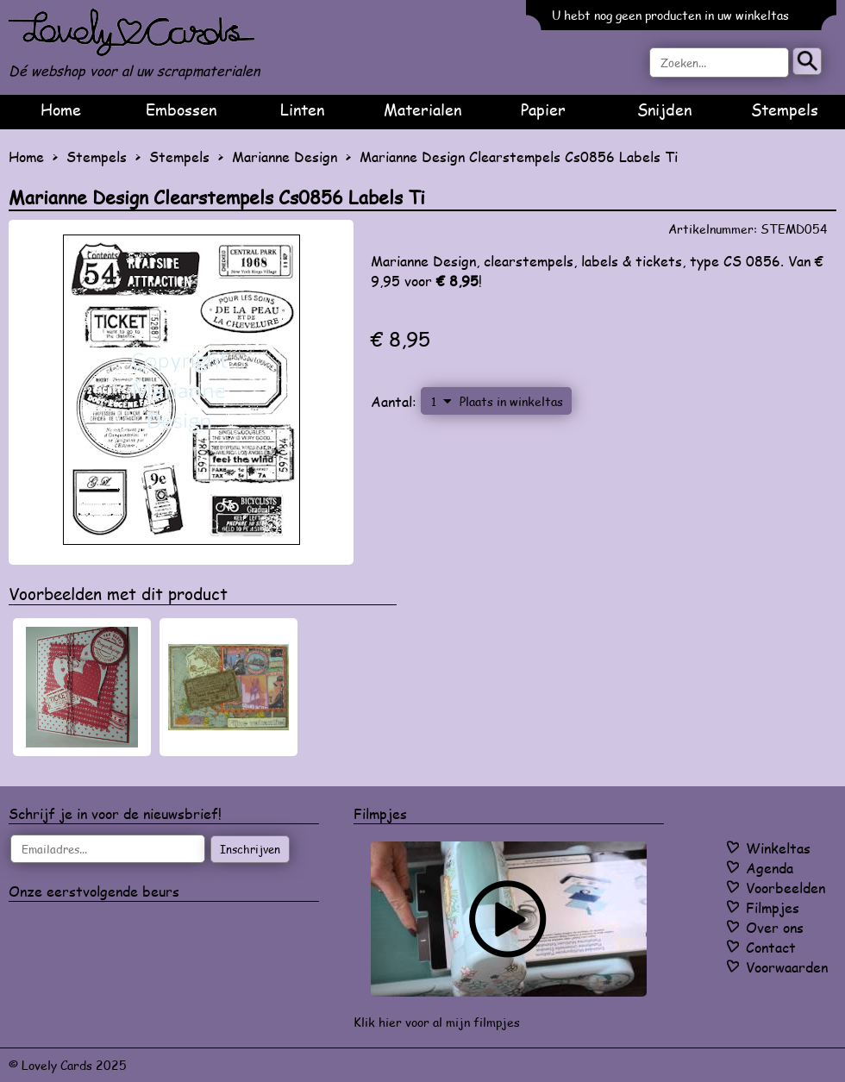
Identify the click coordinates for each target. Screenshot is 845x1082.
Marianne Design (284, 156)
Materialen (422, 109)
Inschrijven (250, 849)
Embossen (181, 109)
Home (61, 109)
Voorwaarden (787, 967)
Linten (302, 109)
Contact (771, 947)
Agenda (769, 868)
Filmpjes (772, 907)
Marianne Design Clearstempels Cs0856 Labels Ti (519, 156)
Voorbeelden (785, 887)
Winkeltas (778, 848)
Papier (543, 109)
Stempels (784, 109)
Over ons (775, 927)
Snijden (664, 109)
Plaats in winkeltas (511, 401)
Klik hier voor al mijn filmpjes (437, 1022)
